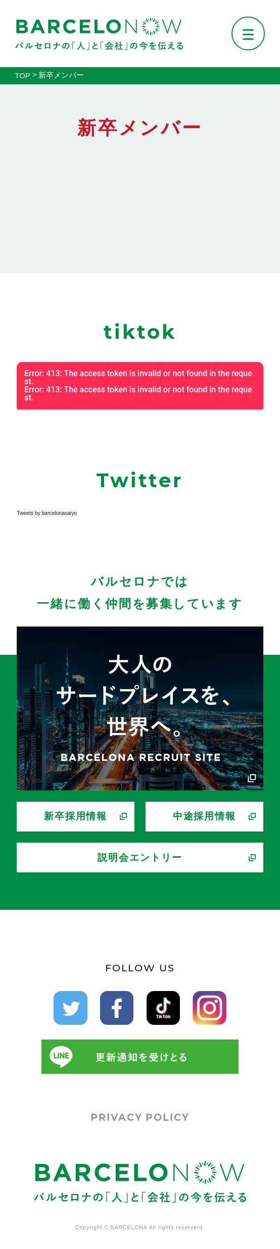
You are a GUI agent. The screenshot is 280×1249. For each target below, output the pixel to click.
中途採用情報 (205, 816)
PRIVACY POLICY (140, 1117)
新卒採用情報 (76, 816)
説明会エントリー (140, 857)
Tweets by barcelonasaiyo (47, 513)
